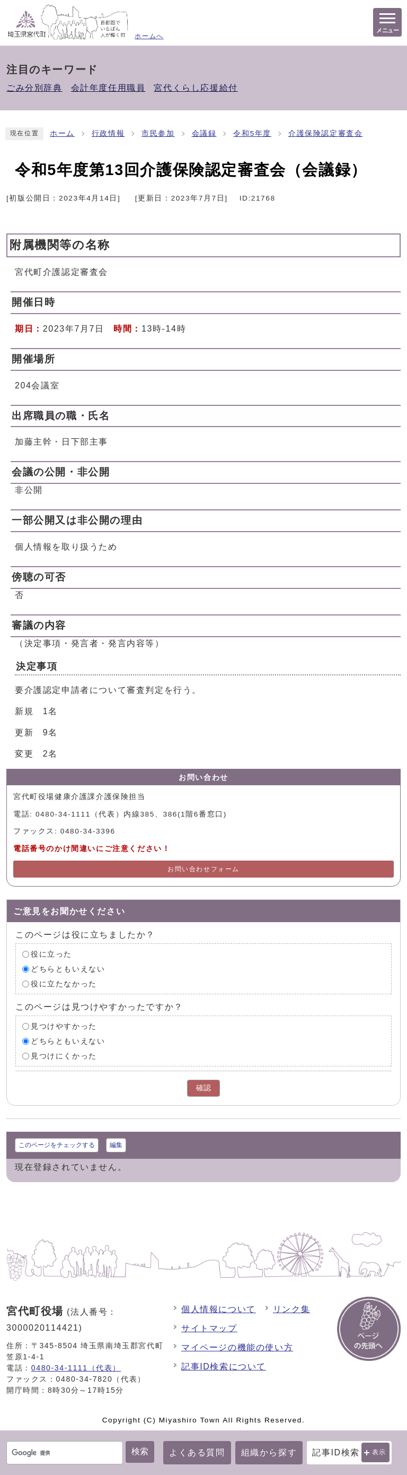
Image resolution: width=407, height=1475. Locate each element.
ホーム (62, 133)
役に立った (51, 954)
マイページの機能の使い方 (237, 1347)
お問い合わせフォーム (203, 869)
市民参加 (157, 133)
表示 (379, 1452)
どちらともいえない (68, 969)
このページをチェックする (57, 1145)
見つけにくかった (64, 1056)
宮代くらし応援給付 (195, 87)
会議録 (204, 133)
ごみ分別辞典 (34, 87)
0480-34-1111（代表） (76, 1368)
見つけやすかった (64, 1026)
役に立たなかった (64, 984)
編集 (116, 1145)
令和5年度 (252, 133)
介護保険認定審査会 (325, 133)
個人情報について (218, 1309)
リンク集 (291, 1309)
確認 (203, 1088)
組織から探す (269, 1452)
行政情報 (108, 133)
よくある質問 (197, 1452)
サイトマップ (209, 1328)
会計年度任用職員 (108, 87)
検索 (139, 1451)
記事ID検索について (223, 1366)
